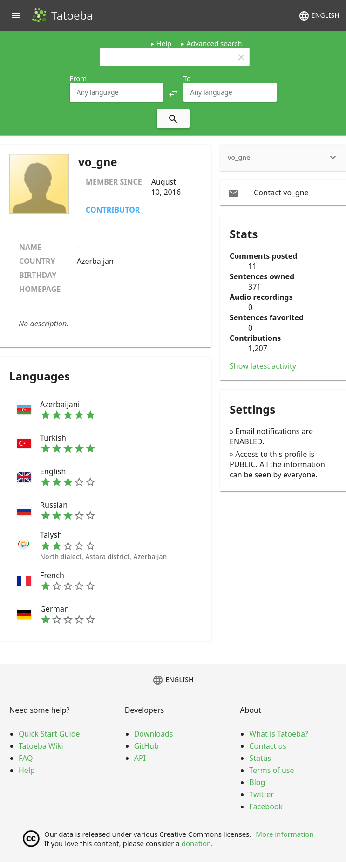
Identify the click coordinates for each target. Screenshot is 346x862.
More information (285, 834)
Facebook (266, 806)
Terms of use (271, 770)
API (140, 758)
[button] (173, 92)
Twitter (261, 794)
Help (164, 43)
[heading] (283, 158)
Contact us (267, 746)
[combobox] (116, 92)
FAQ (26, 758)
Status (260, 758)
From (78, 78)
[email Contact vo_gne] (283, 192)
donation (196, 843)
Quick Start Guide (49, 734)
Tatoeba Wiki (41, 746)
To (187, 78)
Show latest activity (263, 366)
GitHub (146, 746)
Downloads (153, 734)
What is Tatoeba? (278, 734)
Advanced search (214, 43)
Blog (257, 782)
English (319, 15)
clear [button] (241, 57)
